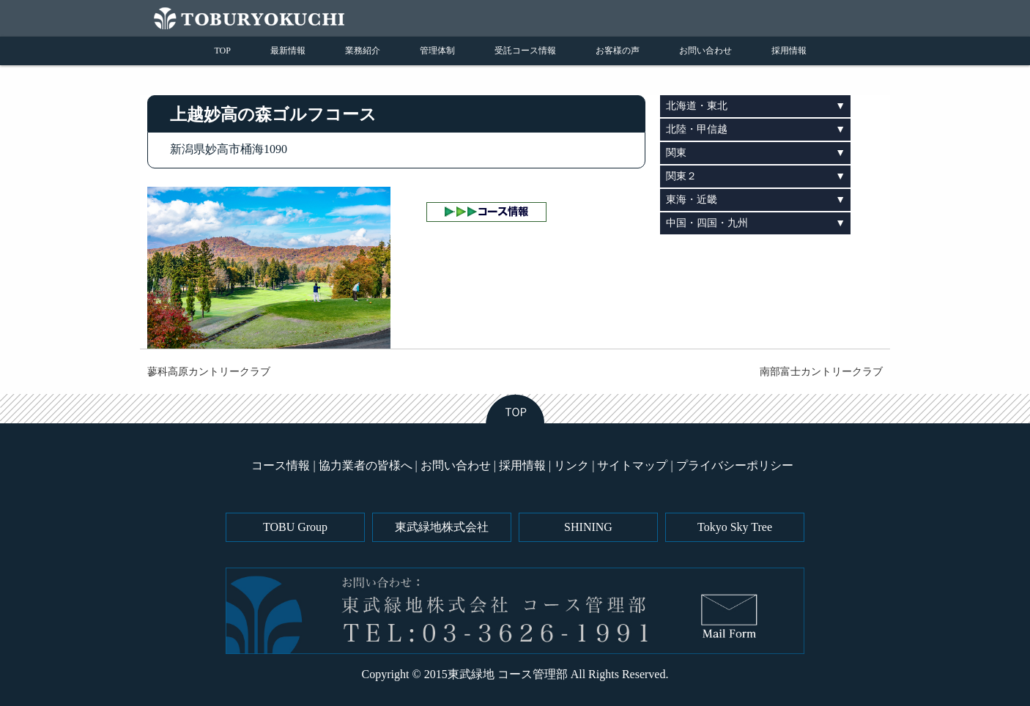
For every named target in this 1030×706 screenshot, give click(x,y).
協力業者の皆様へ (365, 465)
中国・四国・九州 (707, 223)
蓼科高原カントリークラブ (208, 371)
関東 (676, 152)
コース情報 (280, 465)
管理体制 (437, 50)
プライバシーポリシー (734, 465)
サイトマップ (632, 465)
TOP (223, 50)
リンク (571, 465)
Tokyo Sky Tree (734, 527)
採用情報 (789, 50)
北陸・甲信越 (696, 129)
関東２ (681, 176)
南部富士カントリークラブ (821, 371)
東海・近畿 (691, 199)
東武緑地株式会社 (442, 527)
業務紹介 (362, 50)
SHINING (588, 527)
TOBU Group (295, 527)
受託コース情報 (525, 50)
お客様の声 (618, 50)
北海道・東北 (696, 105)
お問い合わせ (705, 50)
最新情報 (287, 50)
